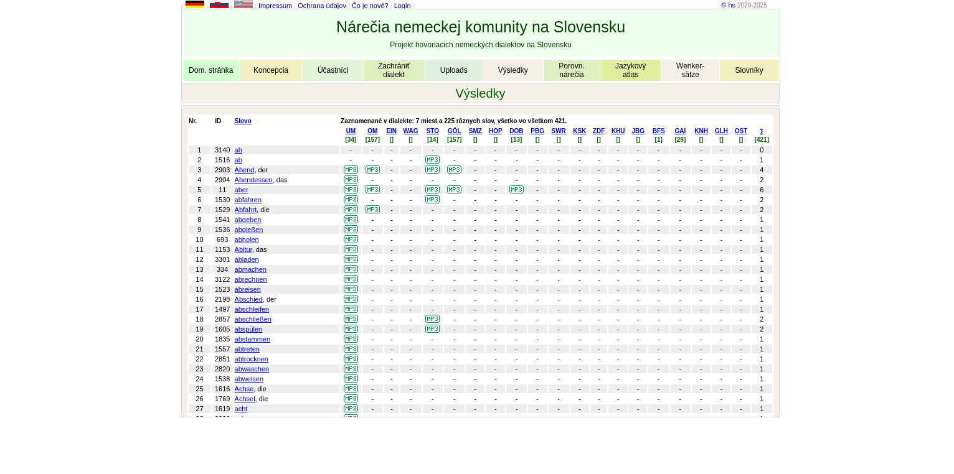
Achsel (245, 398)
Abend (245, 170)
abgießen (249, 229)
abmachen (251, 269)
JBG (638, 131)
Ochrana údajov (322, 5)
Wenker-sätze (690, 70)
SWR (559, 131)
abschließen (253, 319)
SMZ (475, 131)
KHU (618, 131)
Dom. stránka (211, 70)
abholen (247, 239)
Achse (244, 389)
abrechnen (251, 279)
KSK (579, 131)
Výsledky (513, 70)
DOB (516, 131)
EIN (391, 131)
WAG (411, 131)
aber (241, 189)
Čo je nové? (370, 5)
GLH (721, 131)
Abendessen (254, 180)
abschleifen (252, 309)
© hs (728, 5)
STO (433, 131)
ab (238, 150)
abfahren (248, 199)
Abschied (249, 299)
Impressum (275, 5)
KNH (701, 131)
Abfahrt (246, 209)
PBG (537, 131)
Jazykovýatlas (630, 70)
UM (351, 131)
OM (372, 131)
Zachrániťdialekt (394, 70)
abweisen (249, 379)
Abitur (243, 249)
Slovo (243, 121)
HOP (496, 131)
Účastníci (333, 70)
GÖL (454, 131)
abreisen (248, 289)
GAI (680, 131)
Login (402, 5)
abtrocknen (251, 359)
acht (241, 408)
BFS (659, 131)
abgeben (248, 219)
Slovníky (749, 70)
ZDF (599, 131)
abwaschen (252, 369)
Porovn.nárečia (571, 70)
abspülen (249, 329)
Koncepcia (270, 70)
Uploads (454, 70)
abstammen (252, 339)
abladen (247, 259)
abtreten (247, 349)
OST (741, 131)
